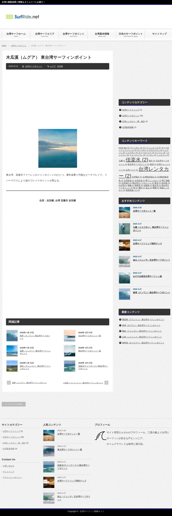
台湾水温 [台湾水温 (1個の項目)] (140, 180)
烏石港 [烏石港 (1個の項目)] (166, 183)
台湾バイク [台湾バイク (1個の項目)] (132, 170)
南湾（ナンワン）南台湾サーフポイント (35, 337)
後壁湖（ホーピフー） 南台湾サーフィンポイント (143, 343)
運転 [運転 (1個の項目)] (141, 188)
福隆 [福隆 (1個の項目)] (131, 185)
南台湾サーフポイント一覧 (89, 351)
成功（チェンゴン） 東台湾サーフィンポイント (35, 367)
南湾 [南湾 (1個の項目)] (153, 164)
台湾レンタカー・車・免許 (133, 121)
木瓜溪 (60, 66)
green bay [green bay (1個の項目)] (124, 148)
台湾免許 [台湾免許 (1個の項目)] (137, 177)
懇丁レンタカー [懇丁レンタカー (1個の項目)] (154, 180)
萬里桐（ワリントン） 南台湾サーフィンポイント (143, 319)
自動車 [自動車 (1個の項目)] (148, 185)
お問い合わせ (8, 466)
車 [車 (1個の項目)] (135, 188)
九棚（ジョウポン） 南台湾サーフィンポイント (151, 229)
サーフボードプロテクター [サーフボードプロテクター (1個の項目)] (150, 150)
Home (4, 46)
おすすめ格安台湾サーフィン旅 (147, 276)
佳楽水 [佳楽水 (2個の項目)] (137, 159)
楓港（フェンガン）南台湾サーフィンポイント (142, 331)
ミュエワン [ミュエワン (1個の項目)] (163, 155)
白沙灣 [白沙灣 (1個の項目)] (123, 185)
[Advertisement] (57, 100)
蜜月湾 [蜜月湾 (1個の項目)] (157, 185)
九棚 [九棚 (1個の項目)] (122, 161)
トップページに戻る (13, 404)
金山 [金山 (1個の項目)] (149, 188)
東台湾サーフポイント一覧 (69, 449)
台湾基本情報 (127, 127)
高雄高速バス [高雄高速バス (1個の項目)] (133, 190)
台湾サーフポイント (18, 46)
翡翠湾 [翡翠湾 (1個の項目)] (139, 185)
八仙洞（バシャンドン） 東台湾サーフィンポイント (83, 383)
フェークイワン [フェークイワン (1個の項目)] (138, 155)
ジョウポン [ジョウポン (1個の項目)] (132, 153)
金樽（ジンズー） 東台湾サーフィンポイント (35, 352)
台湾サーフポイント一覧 (144, 211)
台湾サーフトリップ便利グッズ (147, 243)
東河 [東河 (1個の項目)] (157, 183)
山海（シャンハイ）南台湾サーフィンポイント (142, 337)
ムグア (53, 66)
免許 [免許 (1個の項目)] (152, 161)
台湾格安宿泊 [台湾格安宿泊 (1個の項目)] (150, 177)
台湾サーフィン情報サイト (92, 511)
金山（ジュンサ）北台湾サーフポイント (151, 260)
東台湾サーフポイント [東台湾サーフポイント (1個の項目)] (143, 183)
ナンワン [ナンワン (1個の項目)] (160, 153)
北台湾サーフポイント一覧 (89, 336)
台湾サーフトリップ (130, 110)
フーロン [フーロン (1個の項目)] (151, 155)
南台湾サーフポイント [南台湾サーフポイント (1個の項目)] (138, 164)
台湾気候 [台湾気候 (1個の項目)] (129, 180)
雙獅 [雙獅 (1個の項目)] (156, 188)
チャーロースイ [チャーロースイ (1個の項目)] (146, 153)
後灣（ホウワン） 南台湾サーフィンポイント (141, 325)
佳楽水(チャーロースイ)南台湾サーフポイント (93, 367)
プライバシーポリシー (12, 477)
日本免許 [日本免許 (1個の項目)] (126, 183)
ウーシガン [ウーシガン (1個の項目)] (136, 148)
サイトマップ (8, 472)
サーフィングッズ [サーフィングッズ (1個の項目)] (152, 148)
